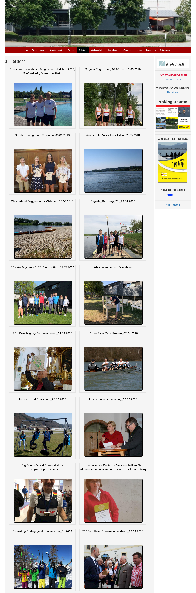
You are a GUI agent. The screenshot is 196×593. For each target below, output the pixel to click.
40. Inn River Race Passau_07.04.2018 (113, 333)
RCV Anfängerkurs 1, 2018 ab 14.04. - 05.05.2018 (42, 267)
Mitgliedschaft (97, 50)
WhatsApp (127, 50)
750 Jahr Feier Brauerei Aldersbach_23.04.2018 (112, 531)
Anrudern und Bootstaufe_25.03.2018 (42, 399)
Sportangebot (57, 50)
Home (25, 50)
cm (172, 195)
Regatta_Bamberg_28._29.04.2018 (113, 201)
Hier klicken (172, 92)
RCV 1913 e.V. (39, 50)
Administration (173, 205)
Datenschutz (165, 50)
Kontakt (139, 50)
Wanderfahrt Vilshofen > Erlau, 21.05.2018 (113, 135)
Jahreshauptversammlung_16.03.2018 (112, 399)
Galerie (83, 50)
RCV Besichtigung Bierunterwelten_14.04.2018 (42, 333)
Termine (71, 50)
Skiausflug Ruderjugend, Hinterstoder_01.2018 (42, 531)
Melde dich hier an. (173, 79)
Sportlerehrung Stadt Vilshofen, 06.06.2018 (42, 135)
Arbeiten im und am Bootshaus (112, 267)
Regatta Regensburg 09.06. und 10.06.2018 (113, 69)
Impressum (151, 50)
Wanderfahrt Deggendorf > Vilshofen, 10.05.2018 (42, 201)
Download (113, 50)
